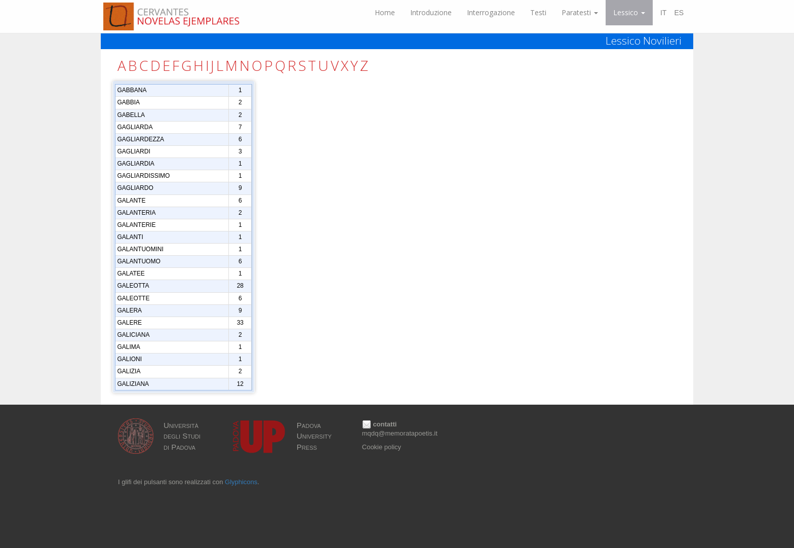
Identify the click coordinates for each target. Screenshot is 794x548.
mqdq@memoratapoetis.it (400, 433)
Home (385, 12)
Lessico (629, 12)
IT (663, 13)
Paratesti (580, 12)
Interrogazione (491, 12)
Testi (538, 12)
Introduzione (431, 12)
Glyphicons (241, 482)
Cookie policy (381, 447)
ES (679, 13)
